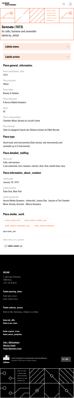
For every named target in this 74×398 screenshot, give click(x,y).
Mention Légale (10, 345)
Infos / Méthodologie (12, 342)
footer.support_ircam (12, 331)
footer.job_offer (10, 320)
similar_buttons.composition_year (17, 225)
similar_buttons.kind (12, 220)
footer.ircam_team (11, 323)
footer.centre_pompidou (14, 334)
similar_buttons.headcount (44, 225)
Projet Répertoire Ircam (13, 348)
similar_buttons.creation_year (35, 220)
